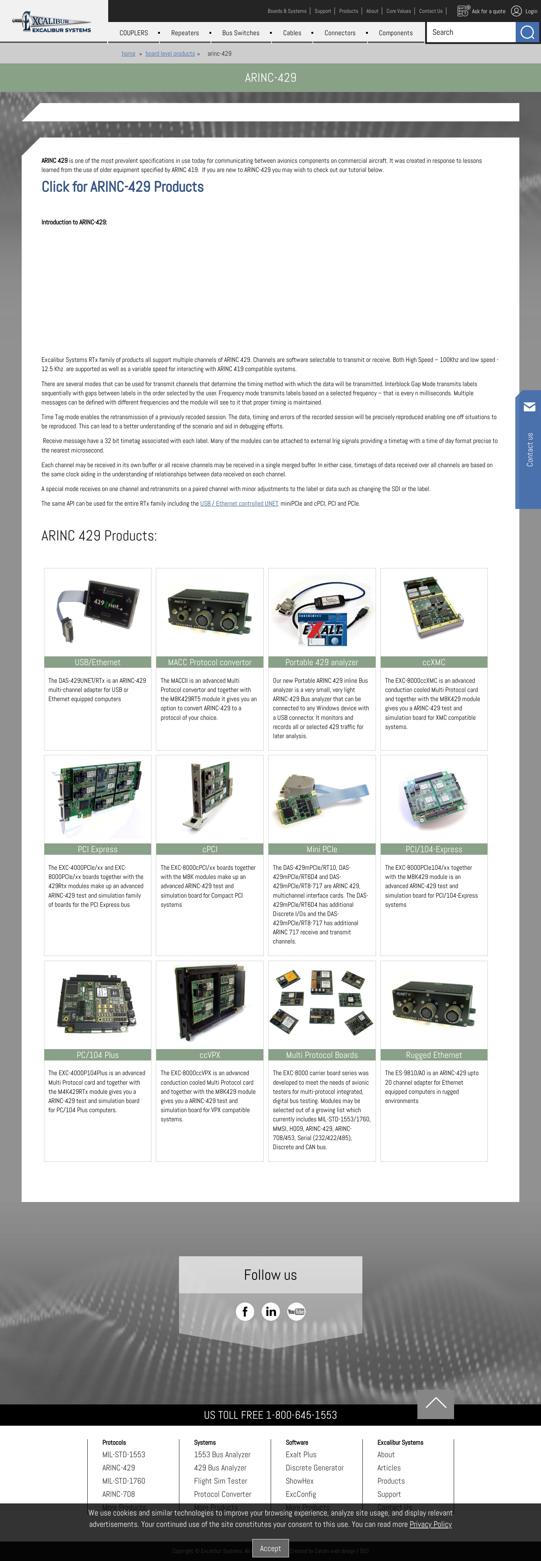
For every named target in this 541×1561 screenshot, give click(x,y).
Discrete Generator (315, 1467)
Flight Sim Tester (220, 1481)
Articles (389, 1467)
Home (128, 53)
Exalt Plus (301, 1454)
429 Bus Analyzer (220, 1467)
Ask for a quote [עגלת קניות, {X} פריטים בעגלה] (481, 11)
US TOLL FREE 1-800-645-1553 (270, 1415)
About (386, 1454)
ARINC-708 (118, 1494)
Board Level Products (170, 53)
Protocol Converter (222, 1494)
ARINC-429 (118, 1467)
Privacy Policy (431, 1524)
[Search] (469, 32)
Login (524, 11)
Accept (270, 1548)
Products (391, 1481)
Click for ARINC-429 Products (122, 186)
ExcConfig (301, 1494)
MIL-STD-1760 (123, 1481)
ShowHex (300, 1481)
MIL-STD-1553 (123, 1454)
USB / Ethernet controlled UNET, (239, 503)
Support (389, 1494)
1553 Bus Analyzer (222, 1454)
